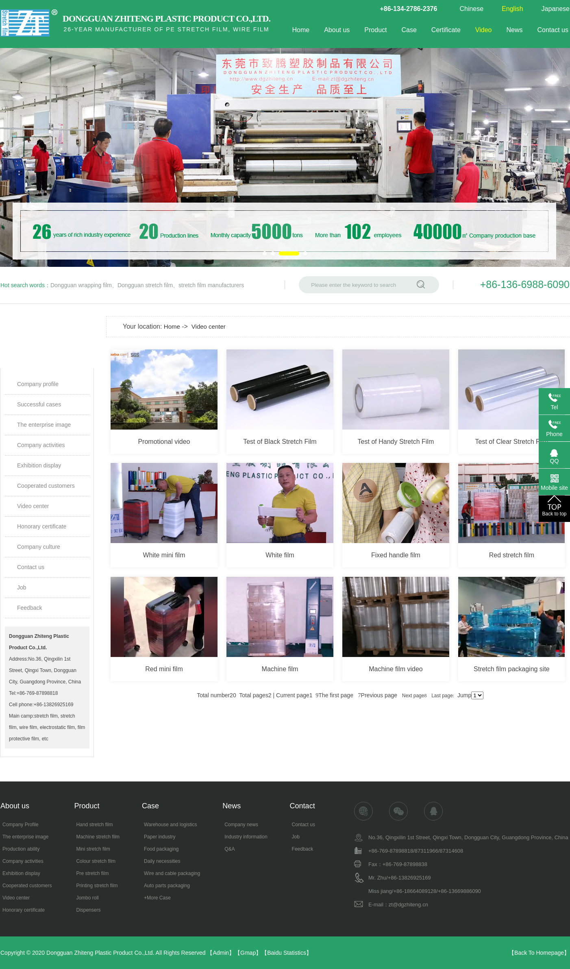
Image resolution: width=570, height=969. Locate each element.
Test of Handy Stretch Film (396, 441)
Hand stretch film (94, 824)
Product (375, 29)
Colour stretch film (95, 861)
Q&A (229, 849)
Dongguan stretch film (145, 285)
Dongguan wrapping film (81, 285)
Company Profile (20, 824)
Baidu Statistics (286, 952)
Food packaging (161, 849)
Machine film (280, 669)
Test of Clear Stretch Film (511, 441)
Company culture (38, 546)
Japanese (556, 8)
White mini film (164, 555)
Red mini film (164, 669)
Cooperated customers (46, 485)
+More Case (157, 898)
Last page (442, 695)
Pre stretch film (92, 873)
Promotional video (164, 441)
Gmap (248, 952)
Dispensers (88, 910)
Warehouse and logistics (170, 824)
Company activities (41, 445)
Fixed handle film (395, 555)
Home (300, 29)
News (515, 29)
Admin (221, 952)
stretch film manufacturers (211, 285)
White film (279, 555)
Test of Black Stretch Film (280, 441)
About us (337, 29)
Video (483, 29)
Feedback (29, 608)
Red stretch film (511, 555)
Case (408, 29)
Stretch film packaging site (512, 669)
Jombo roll (87, 898)
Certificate (446, 29)
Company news (241, 824)
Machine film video (396, 669)
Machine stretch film (98, 837)
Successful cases (39, 404)
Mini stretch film (93, 849)
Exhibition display (39, 465)
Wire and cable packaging (172, 873)
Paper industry (159, 837)
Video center (33, 506)
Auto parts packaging (167, 885)
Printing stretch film (96, 885)
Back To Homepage (539, 952)
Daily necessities (162, 861)
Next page (414, 695)
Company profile (38, 384)
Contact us (552, 29)
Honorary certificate (41, 526)
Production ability (20, 849)
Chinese (471, 8)
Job (21, 587)
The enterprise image (44, 424)
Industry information (245, 837)
